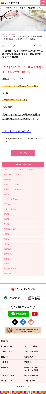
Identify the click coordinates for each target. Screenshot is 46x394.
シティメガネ (41, 8)
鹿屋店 (6, 263)
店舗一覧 (22, 8)
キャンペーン (13, 8)
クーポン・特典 (4, 8)
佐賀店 (6, 224)
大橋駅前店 (8, 179)
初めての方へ (6, 346)
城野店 (6, 214)
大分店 (6, 239)
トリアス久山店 (10, 209)
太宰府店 (7, 204)
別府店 (6, 244)
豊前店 (6, 194)
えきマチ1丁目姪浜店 (12, 174)
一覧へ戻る (23, 153)
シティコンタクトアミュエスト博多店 (19, 169)
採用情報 (4, 367)
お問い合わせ (29, 381)
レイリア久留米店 (11, 199)
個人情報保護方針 (31, 375)
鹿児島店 (7, 249)
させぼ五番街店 (10, 229)
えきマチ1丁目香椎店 (12, 184)
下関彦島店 (8, 273)
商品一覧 (4, 357)
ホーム (4, 34)
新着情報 (12, 34)
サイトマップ (6, 381)
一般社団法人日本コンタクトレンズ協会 (33, 369)
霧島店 (6, 259)
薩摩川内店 (8, 254)
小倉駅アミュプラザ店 (13, 189)
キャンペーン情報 (31, 351)
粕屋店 (6, 219)
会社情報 (4, 362)
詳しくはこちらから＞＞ (16, 131)
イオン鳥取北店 (10, 268)
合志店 (6, 234)
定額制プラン (31, 8)
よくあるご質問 (7, 375)
